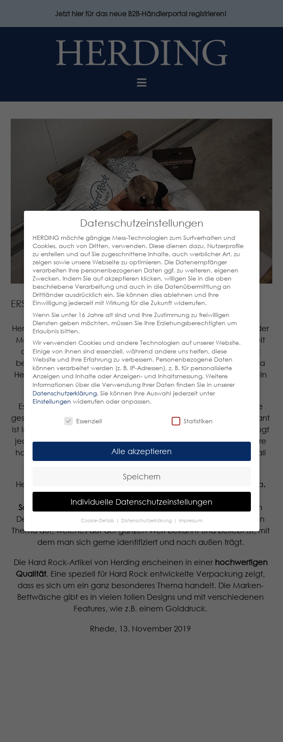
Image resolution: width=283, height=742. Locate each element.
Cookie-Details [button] (98, 520)
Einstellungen (52, 401)
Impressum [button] (191, 520)
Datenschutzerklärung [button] (147, 520)
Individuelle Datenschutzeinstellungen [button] (141, 501)
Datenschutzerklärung (65, 393)
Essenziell (83, 421)
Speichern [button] (142, 476)
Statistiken (192, 421)
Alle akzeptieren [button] (141, 451)
